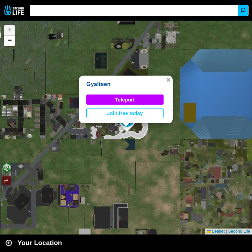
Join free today (125, 113)
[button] (168, 80)
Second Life (14, 10)
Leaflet (215, 231)
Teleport (125, 100)
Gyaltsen (98, 84)
